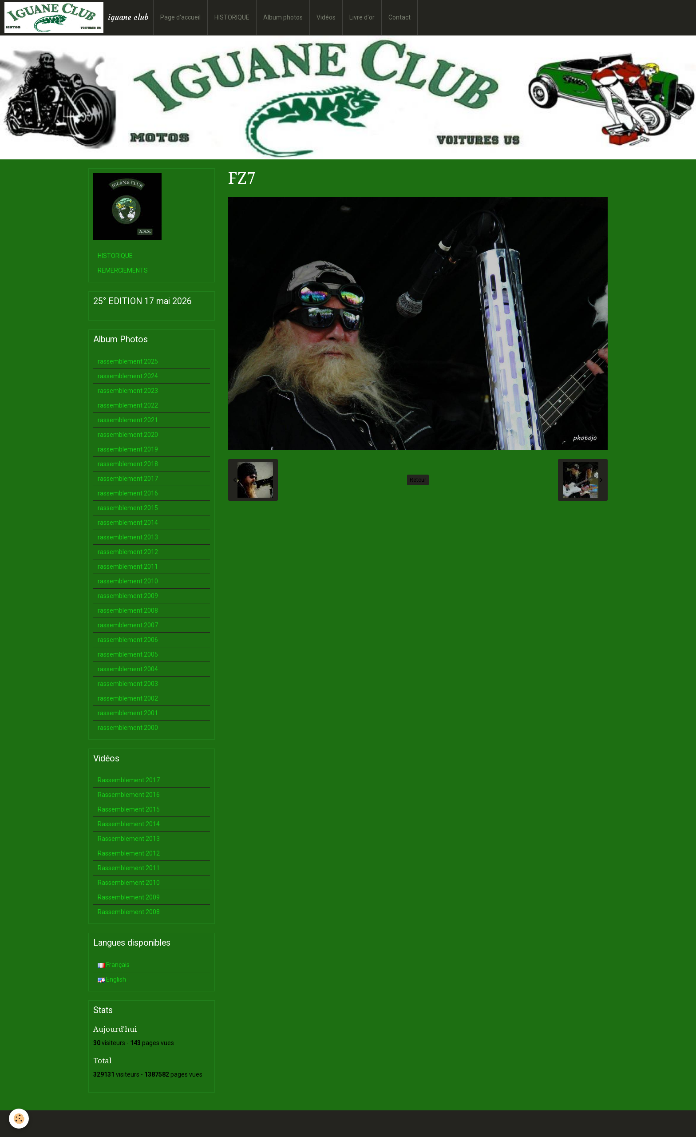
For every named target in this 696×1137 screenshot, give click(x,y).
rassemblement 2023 (128, 390)
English (112, 979)
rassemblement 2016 (128, 493)
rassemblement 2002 (128, 698)
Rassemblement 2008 (129, 911)
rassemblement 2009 (128, 595)
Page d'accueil (180, 17)
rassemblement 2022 (128, 405)
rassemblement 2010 (128, 581)
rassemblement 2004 (128, 669)
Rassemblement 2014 (129, 824)
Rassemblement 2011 (129, 868)
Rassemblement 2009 (129, 897)
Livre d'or (362, 17)
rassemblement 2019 (128, 449)
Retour (418, 480)
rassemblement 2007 (128, 625)
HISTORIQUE (231, 17)
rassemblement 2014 (128, 522)
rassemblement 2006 (128, 639)
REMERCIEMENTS (123, 270)
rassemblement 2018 (128, 463)
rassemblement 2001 (128, 713)
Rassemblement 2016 (129, 794)
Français (114, 964)
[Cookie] (19, 1119)
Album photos (283, 17)
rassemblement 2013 (128, 537)
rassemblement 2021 (128, 420)
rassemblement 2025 (128, 361)
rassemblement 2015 (128, 507)
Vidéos (326, 17)
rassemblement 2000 (128, 727)
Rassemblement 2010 (129, 882)
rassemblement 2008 (128, 610)
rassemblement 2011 (128, 566)
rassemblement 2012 (128, 551)
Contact (399, 17)
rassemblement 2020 (128, 434)
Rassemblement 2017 (129, 780)
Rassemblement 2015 (129, 809)
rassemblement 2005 (128, 654)
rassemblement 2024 (128, 376)
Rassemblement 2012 (129, 853)
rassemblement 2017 (128, 478)
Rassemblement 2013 (129, 838)
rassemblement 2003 (128, 683)
